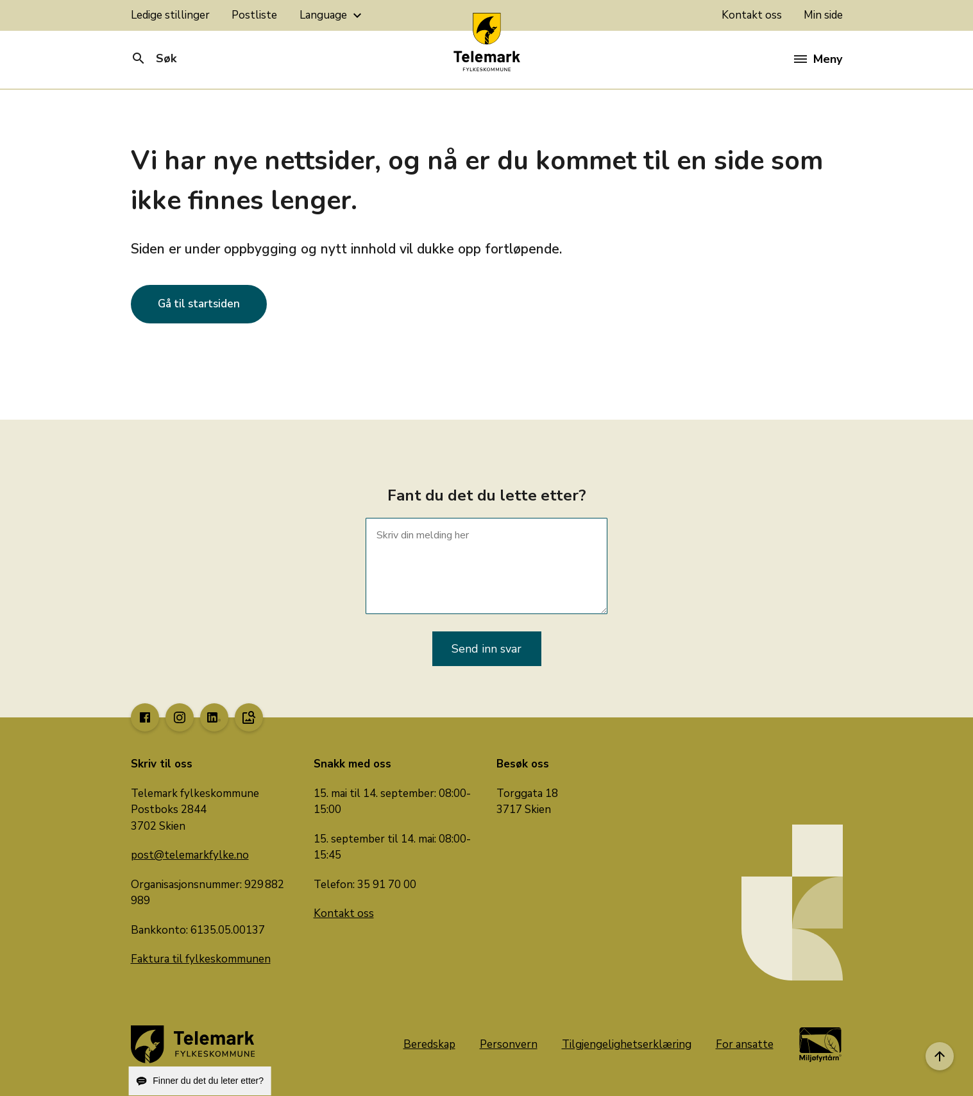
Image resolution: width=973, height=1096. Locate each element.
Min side (823, 15)
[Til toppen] (940, 1056)
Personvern (508, 1044)
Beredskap (429, 1044)
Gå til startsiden (199, 303)
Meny (818, 59)
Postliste (254, 15)
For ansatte (745, 1044)
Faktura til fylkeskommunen (201, 959)
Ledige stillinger (170, 15)
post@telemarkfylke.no (190, 855)
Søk (153, 58)
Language (332, 15)
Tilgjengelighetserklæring (626, 1044)
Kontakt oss (752, 15)
